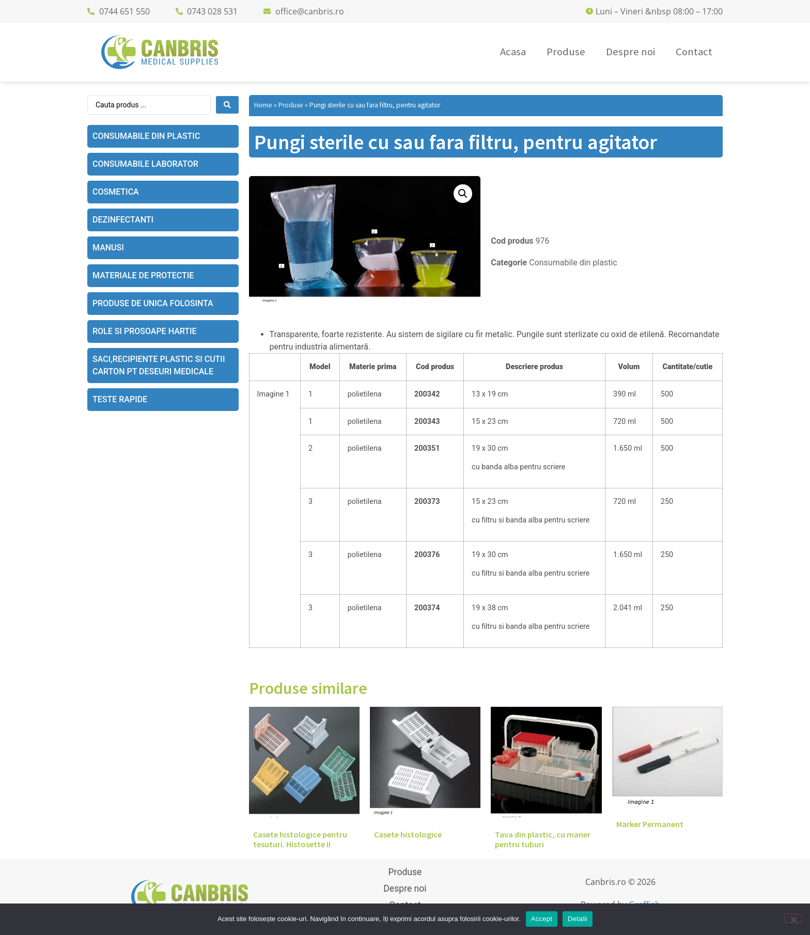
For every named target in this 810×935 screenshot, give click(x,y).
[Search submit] (227, 105)
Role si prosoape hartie (144, 331)
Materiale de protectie (143, 275)
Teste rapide (119, 399)
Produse (290, 105)
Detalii (577, 919)
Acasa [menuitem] (513, 51)
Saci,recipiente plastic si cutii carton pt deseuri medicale (158, 365)
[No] (793, 918)
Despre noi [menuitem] (630, 51)
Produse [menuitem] (566, 51)
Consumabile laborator (145, 164)
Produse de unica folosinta (152, 303)
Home (263, 105)
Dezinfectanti (122, 220)
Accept (541, 919)
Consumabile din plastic (146, 136)
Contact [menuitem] (694, 51)
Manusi (108, 247)
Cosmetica (115, 192)
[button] (463, 193)
